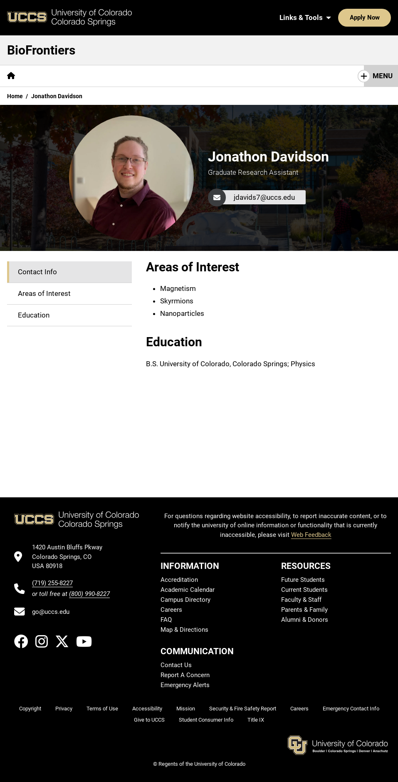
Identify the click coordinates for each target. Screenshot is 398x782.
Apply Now (339, 17)
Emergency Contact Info (351, 708)
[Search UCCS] (382, 17)
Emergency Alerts (185, 685)
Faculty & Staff (301, 599)
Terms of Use (102, 708)
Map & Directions (184, 629)
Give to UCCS (149, 720)
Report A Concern (185, 675)
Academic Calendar (188, 589)
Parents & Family (304, 609)
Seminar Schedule (163, 76)
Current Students (304, 589)
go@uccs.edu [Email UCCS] (50, 612)
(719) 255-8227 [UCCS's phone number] (52, 583)
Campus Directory (185, 599)
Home (15, 96)
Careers (171, 609)
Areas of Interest (44, 293)
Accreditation (179, 579)
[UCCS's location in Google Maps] (71, 557)
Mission (42, 76)
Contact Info (37, 272)
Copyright (30, 708)
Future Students (303, 579)
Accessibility (147, 708)
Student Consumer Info (206, 720)
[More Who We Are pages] (94, 76)
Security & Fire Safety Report (242, 708)
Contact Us (176, 665)
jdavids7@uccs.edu (264, 197)
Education (33, 315)
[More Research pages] (288, 76)
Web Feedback (311, 535)
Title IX (255, 720)
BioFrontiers (41, 50)
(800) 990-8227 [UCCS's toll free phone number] (89, 594)
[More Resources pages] (230, 76)
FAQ (166, 619)
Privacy (63, 708)
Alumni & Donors (304, 619)
